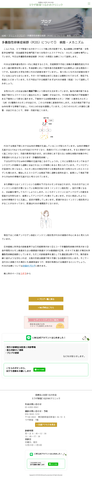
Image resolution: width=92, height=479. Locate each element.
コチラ (23, 274)
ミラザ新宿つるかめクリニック (46, 398)
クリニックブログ (17, 36)
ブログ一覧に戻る (46, 299)
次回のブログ (29, 266)
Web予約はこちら (47, 308)
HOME (4, 36)
